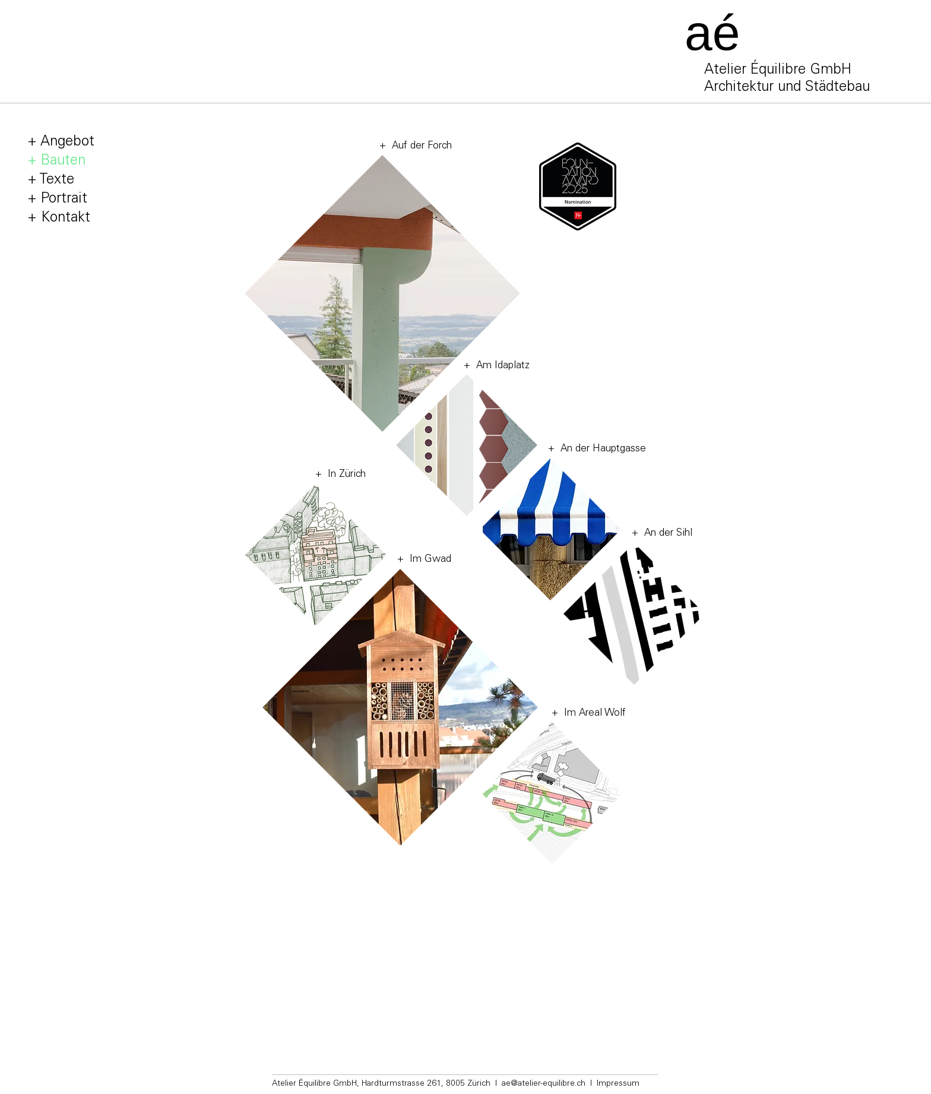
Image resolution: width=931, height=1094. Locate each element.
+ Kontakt (58, 218)
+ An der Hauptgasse (597, 449)
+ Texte (50, 180)
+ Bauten (56, 161)
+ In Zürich (340, 475)
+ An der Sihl (662, 534)
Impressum (618, 1084)
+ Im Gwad (424, 560)
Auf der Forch (419, 146)
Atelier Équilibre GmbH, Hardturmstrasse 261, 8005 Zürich (381, 1084)
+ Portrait (57, 199)
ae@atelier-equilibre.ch (543, 1084)
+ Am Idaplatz (497, 366)
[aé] (725, 33)
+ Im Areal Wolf (589, 714)
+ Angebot (60, 142)
